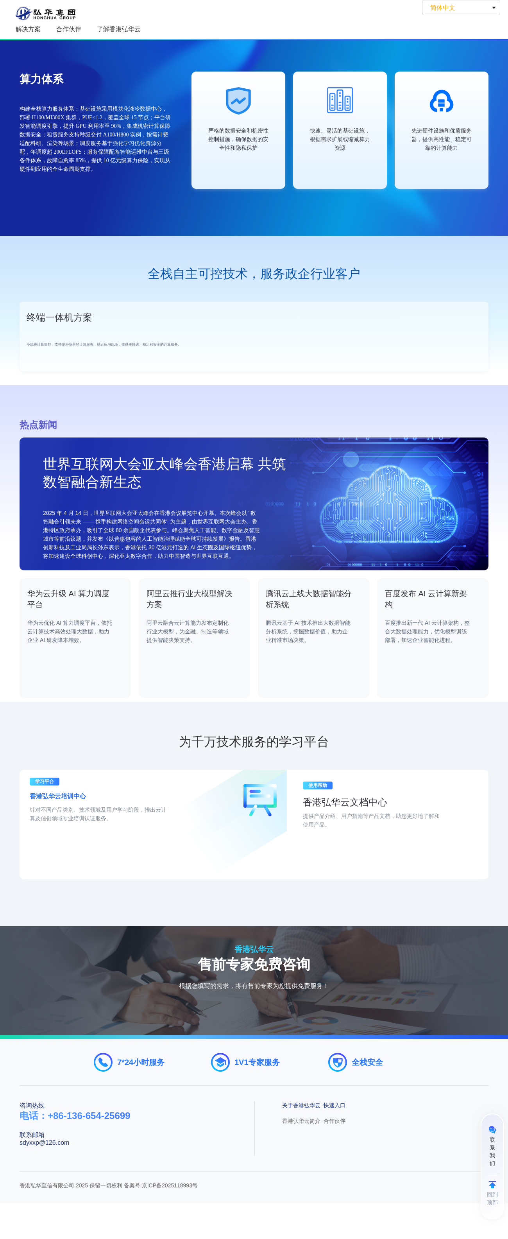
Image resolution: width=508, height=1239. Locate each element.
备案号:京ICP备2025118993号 (161, 1221)
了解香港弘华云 (119, 29)
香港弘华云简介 (301, 1157)
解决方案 (28, 29)
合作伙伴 (68, 29)
